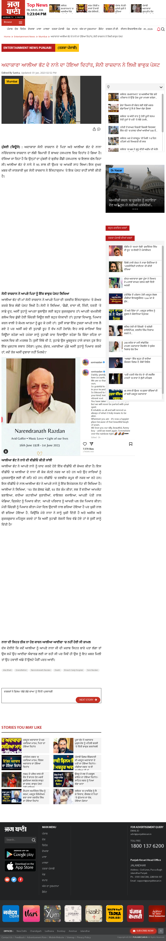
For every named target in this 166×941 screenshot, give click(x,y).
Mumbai (12, 82)
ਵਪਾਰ (74, 29)
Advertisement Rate (37, 937)
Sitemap (71, 937)
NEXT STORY (88, 699)
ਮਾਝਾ (39, 29)
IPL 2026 (148, 29)
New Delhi (22, 931)
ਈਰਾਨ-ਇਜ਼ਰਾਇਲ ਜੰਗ (131, 29)
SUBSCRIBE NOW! (143, 931)
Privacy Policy (84, 937)
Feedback (20, 937)
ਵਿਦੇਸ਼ (23, 29)
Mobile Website (56, 937)
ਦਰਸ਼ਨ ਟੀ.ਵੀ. (112, 29)
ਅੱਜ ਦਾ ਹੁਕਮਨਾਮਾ (88, 29)
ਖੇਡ (68, 29)
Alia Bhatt (7, 670)
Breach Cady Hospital (73, 670)
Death (57, 670)
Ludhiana (49, 931)
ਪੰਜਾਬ (10, 29)
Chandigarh (36, 931)
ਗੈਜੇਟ (101, 29)
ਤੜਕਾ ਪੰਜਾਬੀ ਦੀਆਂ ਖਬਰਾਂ (120, 238)
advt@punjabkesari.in (140, 834)
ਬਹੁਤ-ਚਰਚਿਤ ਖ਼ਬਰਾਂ (117, 228)
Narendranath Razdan (41, 670)
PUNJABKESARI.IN (140, 937)
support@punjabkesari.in (149, 881)
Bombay (61, 931)
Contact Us (7, 937)
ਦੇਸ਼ (16, 29)
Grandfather (21, 670)
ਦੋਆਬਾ (31, 29)
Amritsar (73, 931)
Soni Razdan (92, 670)
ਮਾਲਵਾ (46, 29)
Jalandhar (85, 931)
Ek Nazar (116, 171)
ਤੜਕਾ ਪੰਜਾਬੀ (58, 29)
